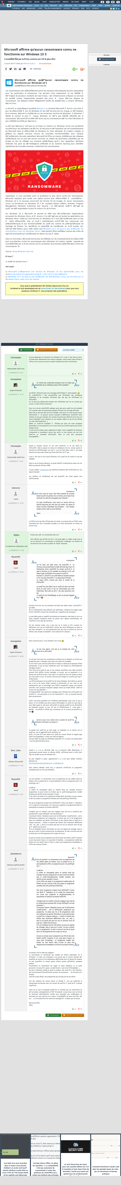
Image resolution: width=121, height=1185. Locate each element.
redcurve (16, 488)
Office (100, 5)
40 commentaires (45, 64)
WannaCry (41, 108)
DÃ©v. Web (68, 5)
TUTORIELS (16, 8)
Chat (44, 2)
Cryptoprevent (44, 470)
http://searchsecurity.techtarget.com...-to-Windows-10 (46, 763)
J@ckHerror (15, 854)
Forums (11, 2)
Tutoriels (21, 2)
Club (91, 2)
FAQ (30, 2)
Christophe (16, 358)
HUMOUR (95, 8)
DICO (88, 8)
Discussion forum (106, 59)
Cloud (36, 5)
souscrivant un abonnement (53, 288)
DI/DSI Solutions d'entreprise (22, 5)
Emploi (65, 2)
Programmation (84, 5)
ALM (46, 5)
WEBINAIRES (31, 8)
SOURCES (66, 8)
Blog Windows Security (23, 251)
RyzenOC (16, 557)
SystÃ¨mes (116, 5)
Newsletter (54, 2)
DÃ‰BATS (75, 8)
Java (60, 5)
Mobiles (107, 5)
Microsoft (53, 5)
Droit (84, 2)
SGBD (94, 5)
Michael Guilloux (29, 64)
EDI (75, 5)
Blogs (37, 2)
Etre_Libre (16, 750)
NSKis (16, 535)
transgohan (16, 379)
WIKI (82, 8)
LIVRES (39, 8)
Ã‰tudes (75, 2)
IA (41, 5)
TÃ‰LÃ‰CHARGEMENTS (52, 8)
